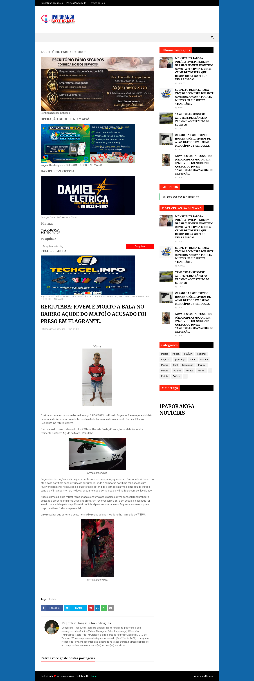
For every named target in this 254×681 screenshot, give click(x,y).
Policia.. (202, 370)
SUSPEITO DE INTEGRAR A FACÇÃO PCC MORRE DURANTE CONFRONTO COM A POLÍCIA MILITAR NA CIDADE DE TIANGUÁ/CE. (194, 96)
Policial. (165, 370)
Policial (164, 376)
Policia (59, 296)
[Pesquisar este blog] (83, 246)
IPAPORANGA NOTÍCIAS (176, 409)
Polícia (164, 365)
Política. (177, 370)
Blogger (94, 676)
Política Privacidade (76, 3)
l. (185, 376)
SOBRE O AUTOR (50, 232)
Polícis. (176, 376)
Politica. (202, 365)
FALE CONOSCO (50, 229)
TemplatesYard (66, 676)
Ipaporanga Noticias (203, 676)
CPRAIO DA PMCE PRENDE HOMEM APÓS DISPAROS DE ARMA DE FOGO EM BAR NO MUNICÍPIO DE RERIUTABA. (193, 140)
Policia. (176, 354)
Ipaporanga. (188, 365)
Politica (204, 359)
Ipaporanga (180, 359)
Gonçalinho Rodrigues (52, 3)
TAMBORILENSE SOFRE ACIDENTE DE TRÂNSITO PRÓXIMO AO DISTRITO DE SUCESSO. (192, 119)
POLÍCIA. (188, 354)
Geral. (193, 359)
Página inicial (47, 296)
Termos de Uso (97, 3)
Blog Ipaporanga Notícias (181, 196)
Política (189, 370)
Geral (175, 365)
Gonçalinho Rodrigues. (54, 329)
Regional (165, 359)
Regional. (201, 354)
